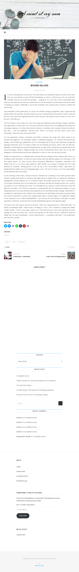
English (7, 242)
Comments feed (22, 476)
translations (21, 242)
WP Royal (53, 558)
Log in (18, 467)
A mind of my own (39, 13)
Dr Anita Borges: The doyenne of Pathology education (35, 390)
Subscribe (23, 516)
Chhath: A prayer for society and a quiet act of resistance (36, 381)
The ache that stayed (23, 385)
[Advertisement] (39, 335)
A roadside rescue (22, 376)
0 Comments (71, 247)
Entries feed (20, 471)
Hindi (13, 242)
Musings (39, 82)
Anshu (8, 247)
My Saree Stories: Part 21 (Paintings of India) (32, 395)
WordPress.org (21, 481)
